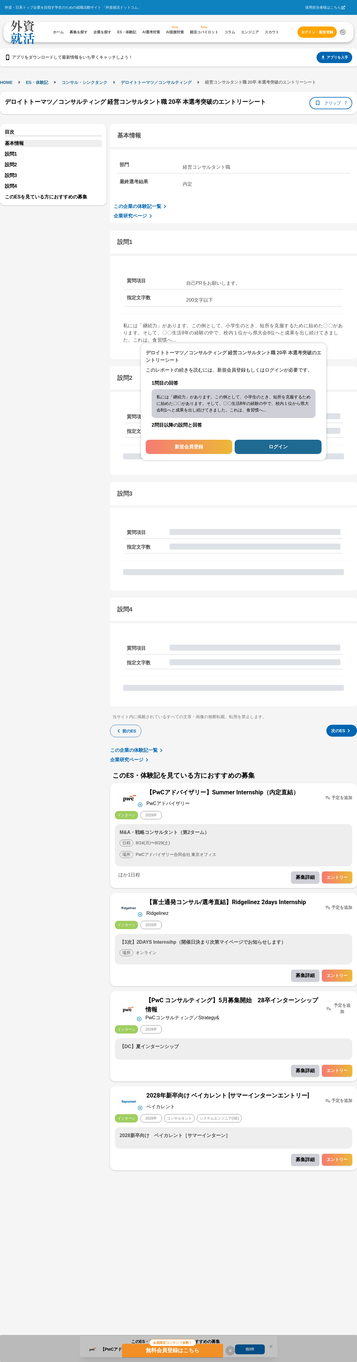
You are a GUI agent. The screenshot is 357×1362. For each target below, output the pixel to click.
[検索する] (342, 32)
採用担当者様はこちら (323, 7)
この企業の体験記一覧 (141, 206)
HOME (6, 82)
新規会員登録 (189, 446)
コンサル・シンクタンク (84, 82)
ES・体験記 (37, 82)
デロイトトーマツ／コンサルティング (156, 82)
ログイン (278, 446)
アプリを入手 (334, 57)
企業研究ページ (134, 216)
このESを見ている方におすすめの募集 (46, 196)
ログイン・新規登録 (317, 32)
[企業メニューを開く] (129, 797)
